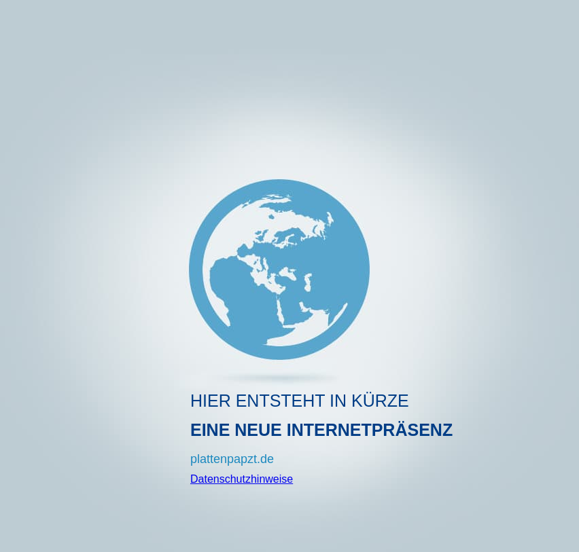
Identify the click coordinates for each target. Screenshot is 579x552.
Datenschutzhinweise (241, 479)
